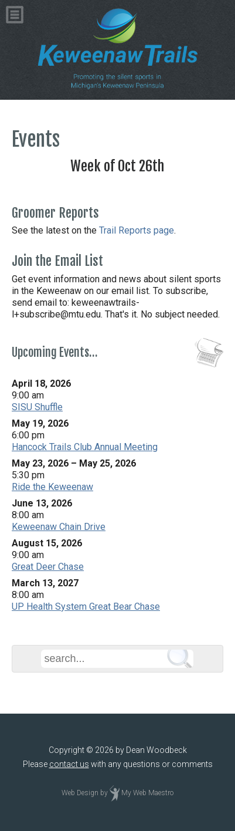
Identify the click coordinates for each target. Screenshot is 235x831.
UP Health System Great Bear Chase (86, 606)
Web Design (80, 793)
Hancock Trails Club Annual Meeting (85, 446)
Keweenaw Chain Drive (58, 526)
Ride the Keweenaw (52, 486)
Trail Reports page (136, 230)
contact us (69, 764)
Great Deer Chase (48, 566)
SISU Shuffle (37, 407)
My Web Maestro (147, 793)
